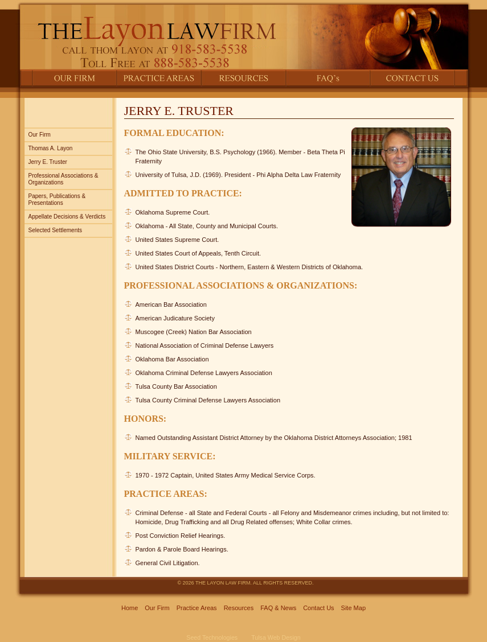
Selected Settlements (55, 230)
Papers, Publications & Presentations (57, 199)
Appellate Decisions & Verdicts (67, 216)
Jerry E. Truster (47, 162)
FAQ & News (278, 607)
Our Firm (39, 134)
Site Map (353, 607)
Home (129, 607)
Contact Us (318, 607)
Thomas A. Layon (50, 148)
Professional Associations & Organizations (63, 179)
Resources (239, 607)
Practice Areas (197, 607)
